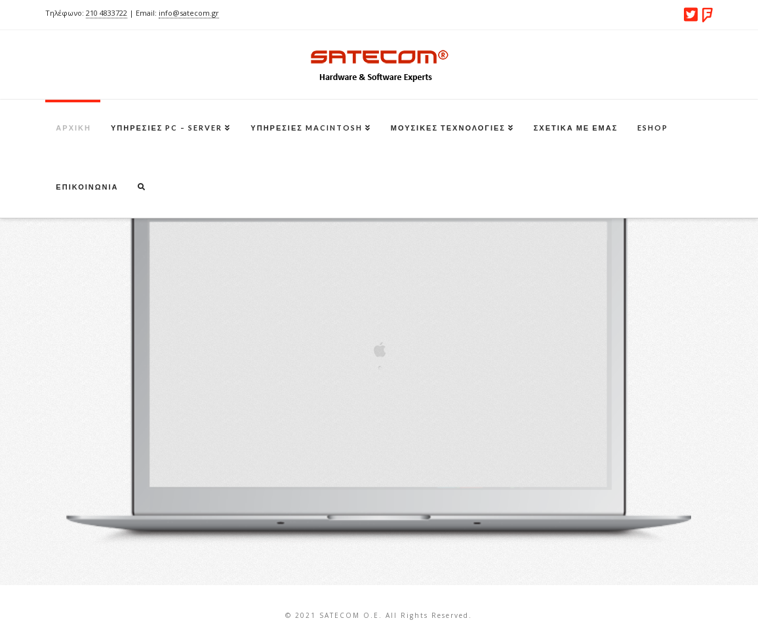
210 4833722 (106, 13)
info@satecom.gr (189, 13)
